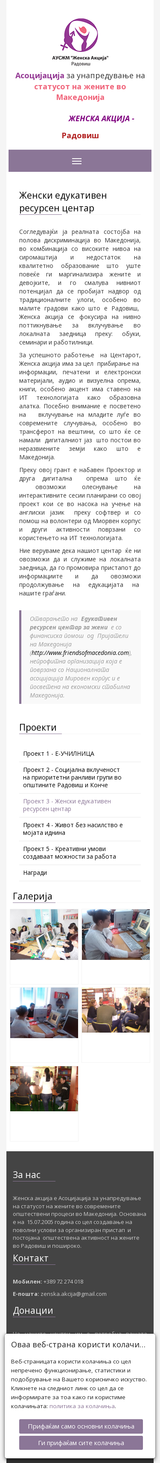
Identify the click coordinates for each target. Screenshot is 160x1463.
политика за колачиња (82, 1402)
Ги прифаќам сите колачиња (81, 1439)
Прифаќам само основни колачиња (81, 1422)
